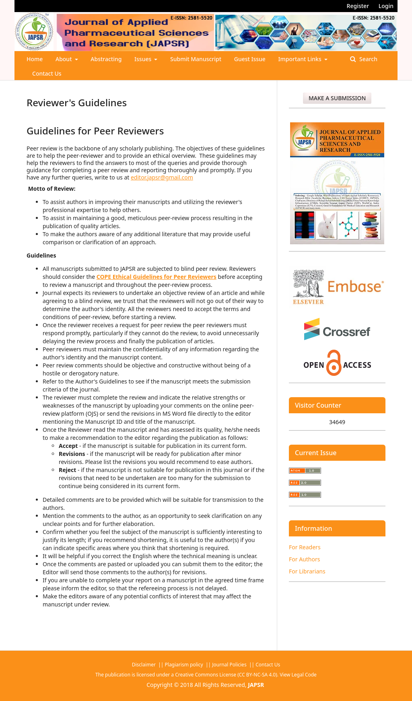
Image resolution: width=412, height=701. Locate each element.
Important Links (300, 59)
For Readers (305, 547)
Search (367, 59)
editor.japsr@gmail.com (162, 177)
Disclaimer (144, 664)
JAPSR (256, 685)
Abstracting (106, 59)
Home (35, 59)
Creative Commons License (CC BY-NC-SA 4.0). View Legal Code (246, 674)
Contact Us (47, 73)
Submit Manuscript (195, 59)
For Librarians (307, 571)
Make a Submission (337, 98)
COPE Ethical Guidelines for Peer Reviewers (156, 276)
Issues (143, 59)
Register (358, 6)
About (64, 59)
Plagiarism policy (184, 664)
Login (386, 6)
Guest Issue (250, 59)
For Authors (304, 559)
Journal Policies (229, 664)
